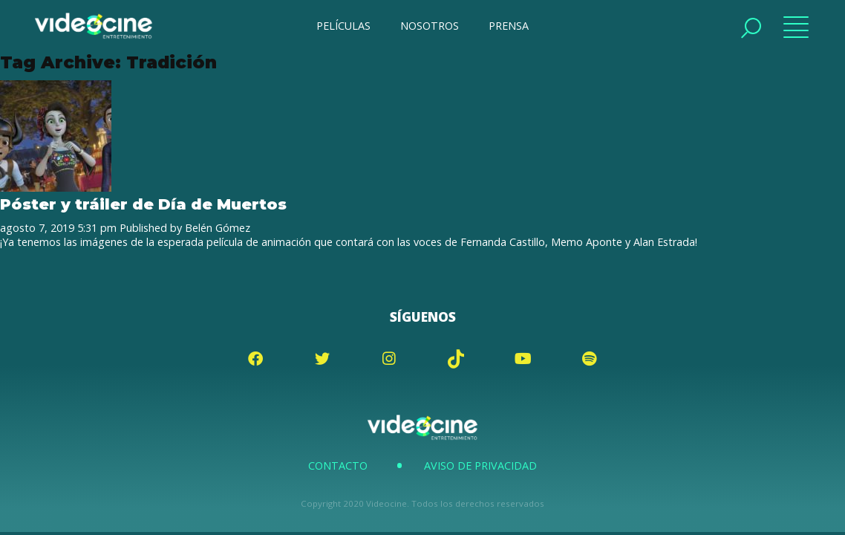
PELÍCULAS (343, 26)
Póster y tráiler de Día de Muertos (143, 204)
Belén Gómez (217, 228)
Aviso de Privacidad (480, 465)
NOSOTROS (429, 26)
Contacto (338, 465)
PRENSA (509, 26)
